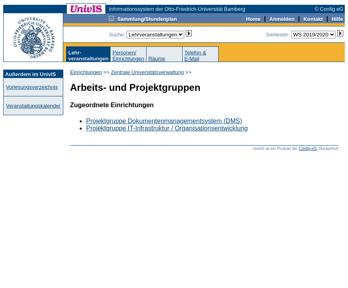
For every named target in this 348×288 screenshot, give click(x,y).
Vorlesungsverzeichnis (32, 87)
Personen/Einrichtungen (129, 56)
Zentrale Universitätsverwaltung (147, 72)
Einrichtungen (86, 72)
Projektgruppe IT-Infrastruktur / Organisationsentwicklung (167, 128)
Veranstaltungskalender (33, 106)
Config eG (308, 148)
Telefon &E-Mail (195, 56)
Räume (157, 59)
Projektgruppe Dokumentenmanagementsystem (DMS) (164, 121)
